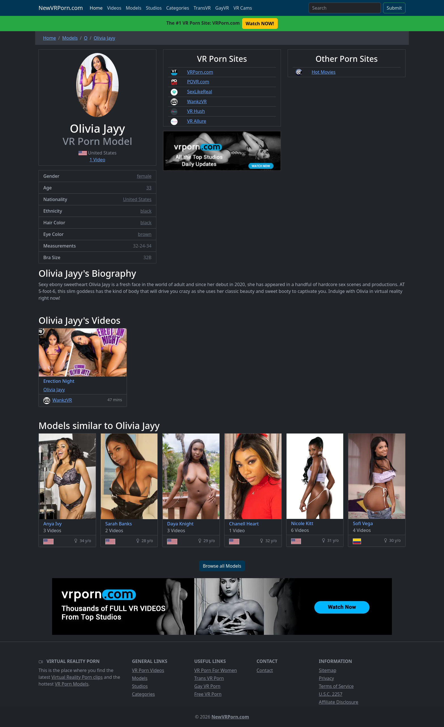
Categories (177, 8)
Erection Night (58, 381)
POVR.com (198, 82)
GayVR (222, 8)
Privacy (326, 678)
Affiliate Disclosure (338, 702)
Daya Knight (180, 524)
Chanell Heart (244, 524)
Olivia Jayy (54, 389)
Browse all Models (222, 566)
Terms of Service (336, 686)
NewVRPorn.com (61, 8)
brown (144, 234)
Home (96, 8)
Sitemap (327, 670)
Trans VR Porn (209, 678)
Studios (154, 8)
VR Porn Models (72, 684)
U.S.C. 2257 (330, 694)
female (144, 176)
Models (133, 8)
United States (137, 199)
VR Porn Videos (148, 670)
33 (148, 188)
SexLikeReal (199, 91)
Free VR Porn (207, 694)
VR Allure (196, 121)
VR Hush (196, 111)
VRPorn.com (200, 72)
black (145, 211)
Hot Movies (324, 72)
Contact (265, 670)
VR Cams (243, 8)
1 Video (97, 160)
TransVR (202, 8)
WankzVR (197, 101)
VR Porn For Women (215, 670)
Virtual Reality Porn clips (77, 677)
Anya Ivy (52, 524)
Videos (114, 8)
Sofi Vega (363, 523)
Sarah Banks (118, 524)
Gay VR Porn (207, 686)
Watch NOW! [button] (260, 23)
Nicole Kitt (302, 523)
